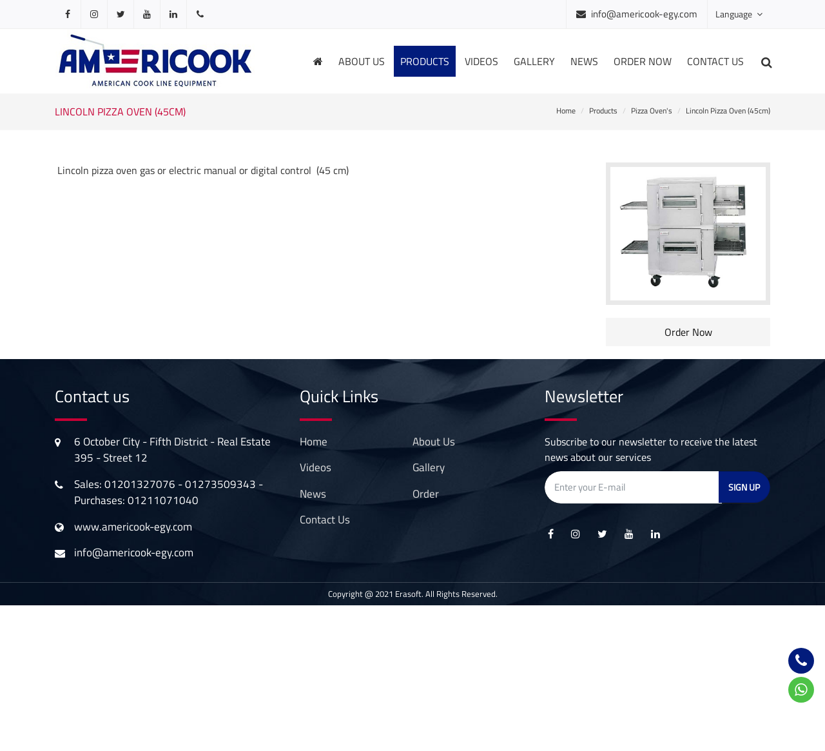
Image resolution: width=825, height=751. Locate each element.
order (425, 493)
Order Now (688, 332)
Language (738, 14)
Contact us (715, 61)
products (424, 61)
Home (566, 110)
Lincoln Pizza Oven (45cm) (728, 110)
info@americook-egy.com (644, 13)
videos (481, 61)
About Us (433, 441)
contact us (325, 519)
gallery (534, 61)
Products (603, 110)
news (584, 61)
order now (643, 61)
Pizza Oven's (651, 110)
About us (361, 61)
